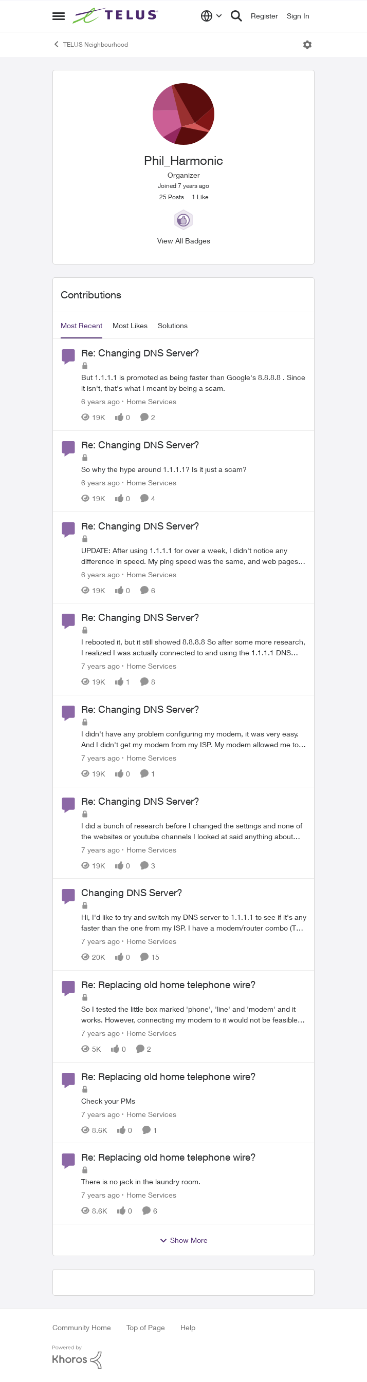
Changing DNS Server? (131, 892)
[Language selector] (211, 16)
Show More (183, 1240)
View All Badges (183, 240)
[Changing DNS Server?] (193, 922)
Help (187, 1327)
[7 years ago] (100, 665)
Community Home (81, 1327)
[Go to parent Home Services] (149, 401)
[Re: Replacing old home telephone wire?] (193, 1014)
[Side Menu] (58, 16)
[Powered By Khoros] (183, 1357)
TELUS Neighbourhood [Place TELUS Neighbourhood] (90, 44)
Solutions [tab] (173, 325)
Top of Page (145, 1327)
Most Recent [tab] (81, 325)
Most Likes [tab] (130, 325)
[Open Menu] (307, 44)
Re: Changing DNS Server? (140, 352)
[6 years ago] (100, 401)
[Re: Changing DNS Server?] (193, 382)
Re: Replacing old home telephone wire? (168, 984)
